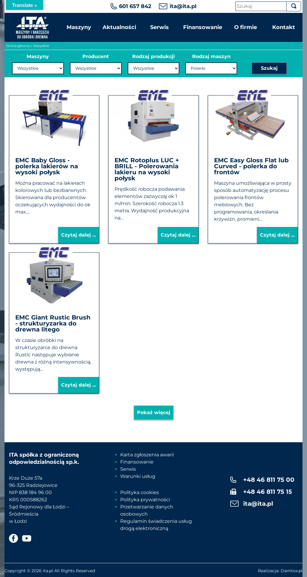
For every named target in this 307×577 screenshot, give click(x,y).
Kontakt (283, 27)
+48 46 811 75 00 (268, 479)
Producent (95, 56)
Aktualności (119, 27)
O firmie (245, 27)
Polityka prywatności (145, 499)
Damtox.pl (292, 570)
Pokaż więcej (153, 412)
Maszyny (79, 27)
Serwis (159, 27)
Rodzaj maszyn (211, 56)
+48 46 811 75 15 (267, 491)
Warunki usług (137, 476)
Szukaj (269, 68)
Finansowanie (202, 27)
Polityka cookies (139, 492)
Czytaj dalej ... (78, 235)
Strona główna (18, 46)
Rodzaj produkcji (153, 56)
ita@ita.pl (183, 6)
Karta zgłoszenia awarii (147, 455)
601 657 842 (135, 6)
